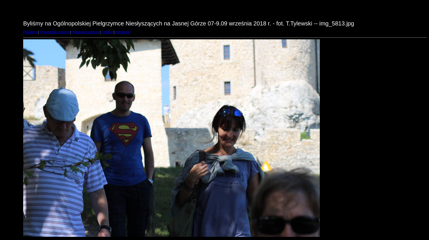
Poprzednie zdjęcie (54, 32)
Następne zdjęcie (85, 32)
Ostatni (107, 32)
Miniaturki (123, 32)
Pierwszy (30, 32)
